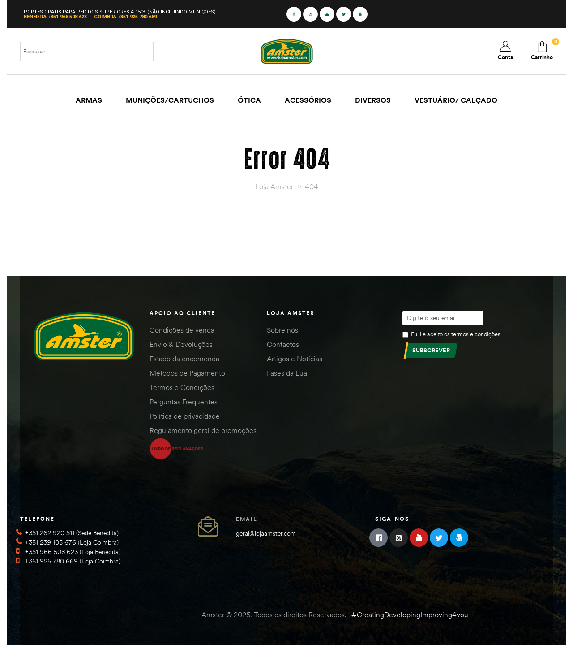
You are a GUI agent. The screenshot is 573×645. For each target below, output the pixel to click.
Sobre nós (282, 329)
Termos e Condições (182, 387)
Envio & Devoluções (181, 344)
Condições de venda (182, 329)
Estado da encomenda (184, 358)
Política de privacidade (185, 415)
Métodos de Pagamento (187, 372)
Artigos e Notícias (294, 358)
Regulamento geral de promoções (203, 430)
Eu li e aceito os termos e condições (455, 334)
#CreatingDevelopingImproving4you (409, 614)
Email (246, 519)
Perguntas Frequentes (184, 401)
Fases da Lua (287, 372)
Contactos (283, 344)
